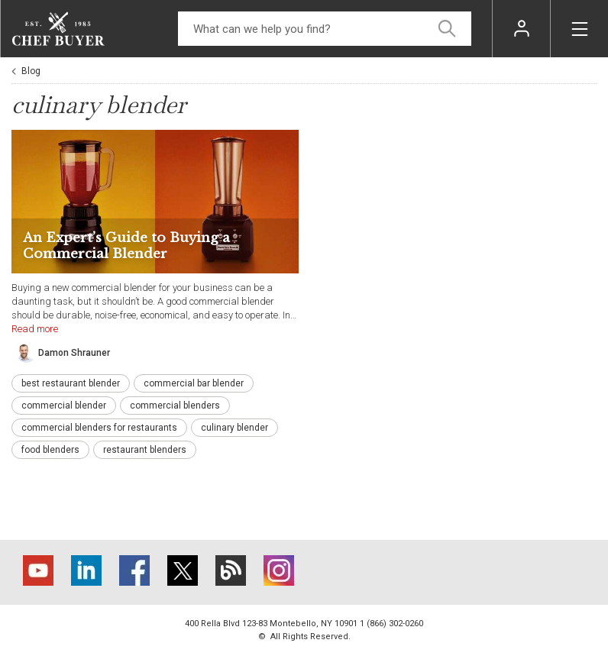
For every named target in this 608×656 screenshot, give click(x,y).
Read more (34, 328)
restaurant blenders (144, 449)
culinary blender (234, 427)
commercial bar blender (194, 383)
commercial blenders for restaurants (99, 427)
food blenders (50, 449)
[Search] (324, 28)
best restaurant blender (70, 383)
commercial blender (63, 405)
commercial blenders (175, 405)
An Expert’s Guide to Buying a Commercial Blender (126, 246)
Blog (30, 71)
